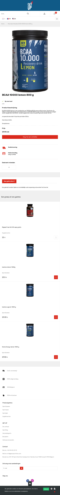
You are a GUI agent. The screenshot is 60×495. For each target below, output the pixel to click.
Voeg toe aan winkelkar (30, 137)
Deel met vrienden (8, 162)
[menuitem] (30, 407)
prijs (3, 128)
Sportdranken (14, 24)
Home (2, 24)
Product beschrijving (9, 107)
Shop (9, 24)
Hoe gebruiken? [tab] (9, 181)
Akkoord (46, 489)
